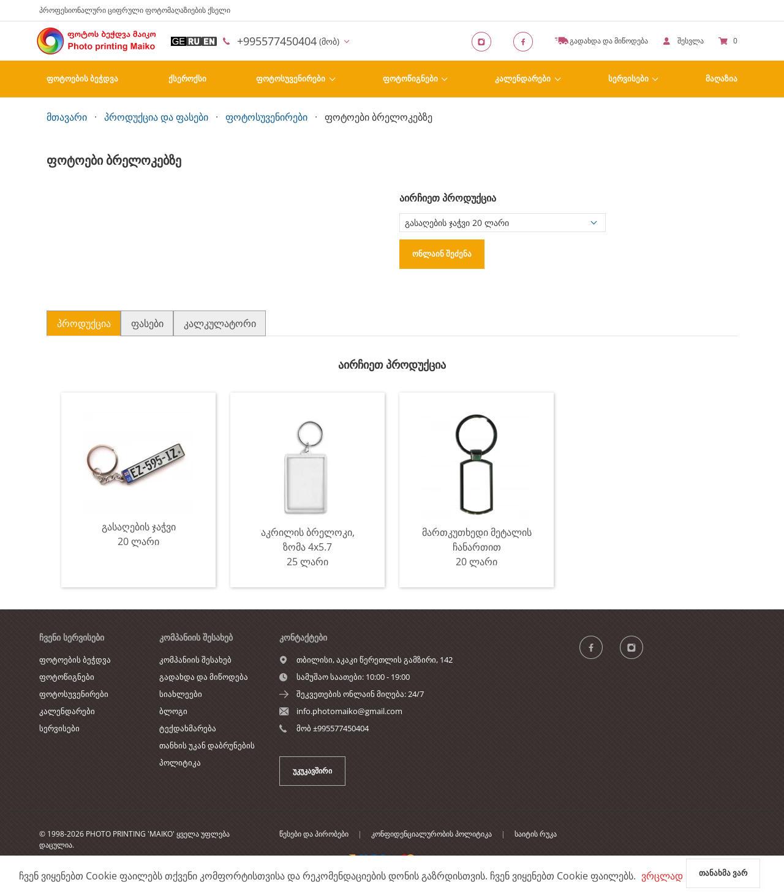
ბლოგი (173, 711)
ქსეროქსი (187, 78)
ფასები (147, 323)
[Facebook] (527, 41)
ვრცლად (662, 876)
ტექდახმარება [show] (187, 728)
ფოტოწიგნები (410, 78)
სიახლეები (180, 693)
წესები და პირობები (314, 834)
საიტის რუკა (535, 834)
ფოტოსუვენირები (290, 78)
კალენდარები (523, 78)
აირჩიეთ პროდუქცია (447, 198)
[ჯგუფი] (598, 646)
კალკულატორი (220, 323)
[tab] (84, 323)
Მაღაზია (721, 78)
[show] (683, 41)
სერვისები (628, 78)
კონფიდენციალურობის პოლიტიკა (431, 834)
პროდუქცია (84, 323)
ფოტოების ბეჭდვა (82, 78)
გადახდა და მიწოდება (203, 676)
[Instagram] (485, 41)
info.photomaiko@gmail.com (349, 711)
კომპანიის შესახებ (195, 659)
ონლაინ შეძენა (442, 253)
